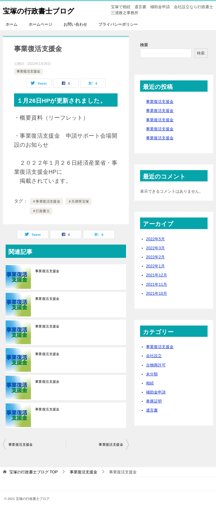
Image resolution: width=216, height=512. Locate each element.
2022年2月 (155, 257)
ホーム (11, 24)
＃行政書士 (41, 211)
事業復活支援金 (28, 71)
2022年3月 (155, 248)
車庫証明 (154, 401)
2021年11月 (156, 284)
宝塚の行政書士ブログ (45, 9)
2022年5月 (155, 239)
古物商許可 (156, 365)
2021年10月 (156, 293)
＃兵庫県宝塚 (78, 201)
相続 (150, 383)
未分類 (152, 374)
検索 (144, 45)
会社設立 (154, 355)
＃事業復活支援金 (46, 201)
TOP (33, 472)
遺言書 (152, 410)
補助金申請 (156, 392)
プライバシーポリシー (118, 24)
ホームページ (40, 24)
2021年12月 (156, 275)
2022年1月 (155, 266)
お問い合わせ (75, 24)
